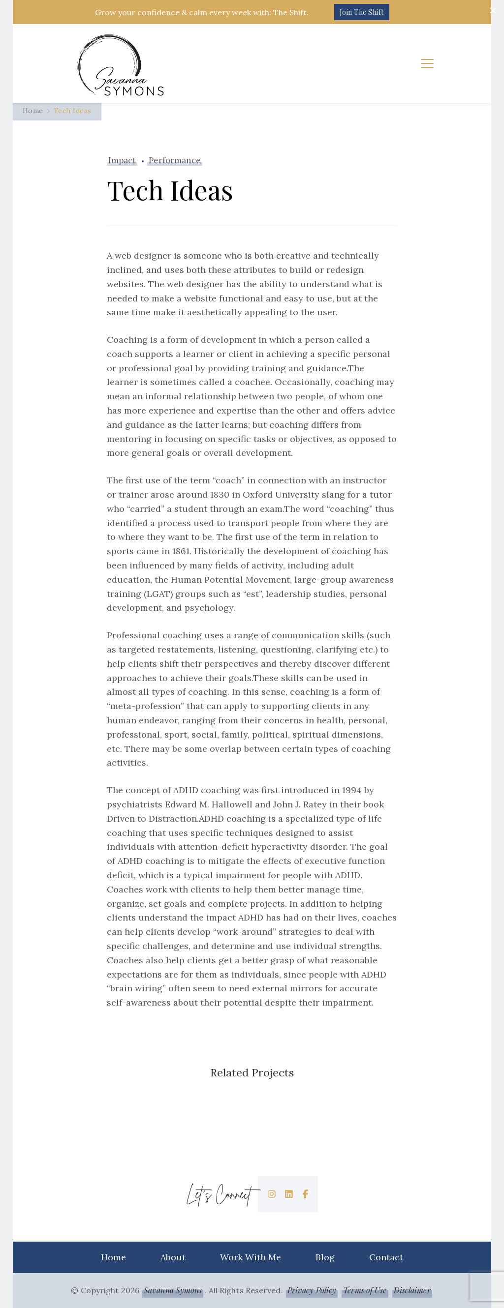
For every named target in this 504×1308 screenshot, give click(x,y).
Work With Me (250, 1257)
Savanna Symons (173, 1290)
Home (113, 1257)
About (173, 1257)
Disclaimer (412, 1290)
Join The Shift (362, 12)
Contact (386, 1257)
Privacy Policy (311, 1290)
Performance (174, 160)
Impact (122, 160)
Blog (325, 1257)
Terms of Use (364, 1290)
